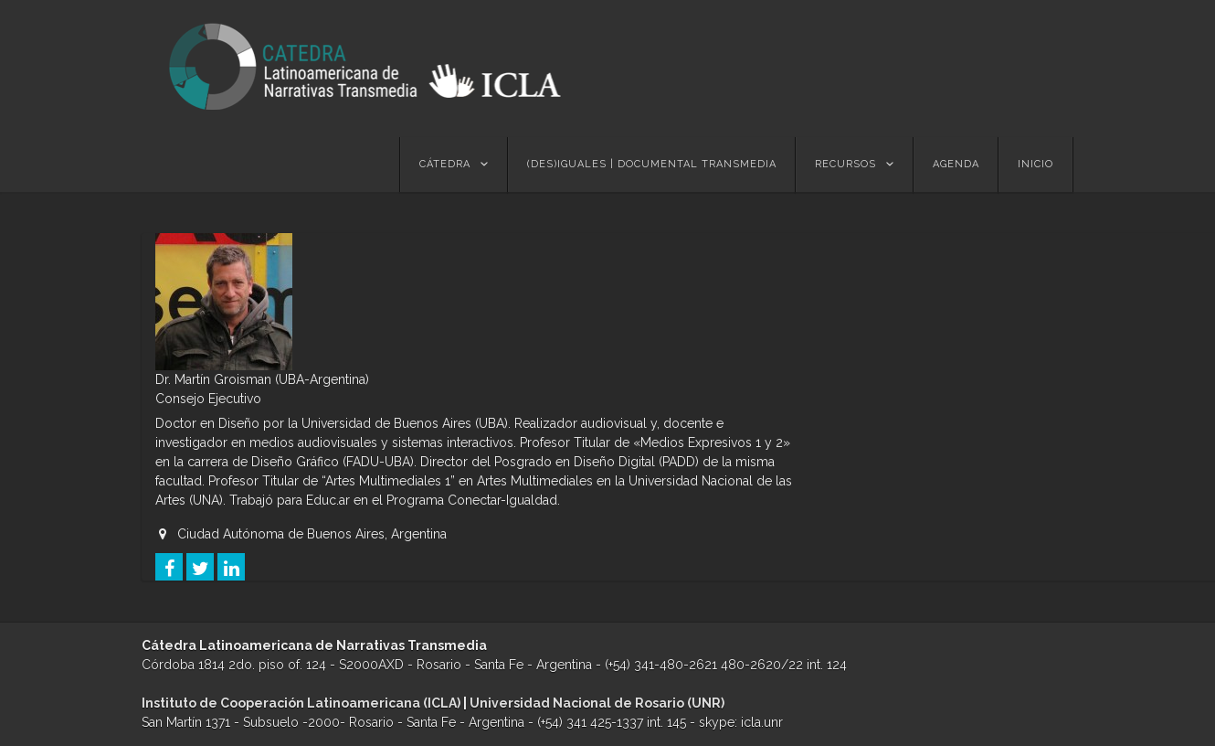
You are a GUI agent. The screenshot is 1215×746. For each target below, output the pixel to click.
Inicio (1035, 164)
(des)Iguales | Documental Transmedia (652, 164)
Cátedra (444, 164)
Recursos (845, 164)
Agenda (956, 164)
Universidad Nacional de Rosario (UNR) (597, 703)
